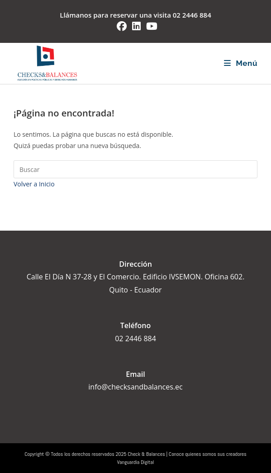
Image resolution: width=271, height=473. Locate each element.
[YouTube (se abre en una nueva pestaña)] (150, 26)
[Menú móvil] (240, 63)
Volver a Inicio (34, 184)
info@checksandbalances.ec (135, 387)
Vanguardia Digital (135, 462)
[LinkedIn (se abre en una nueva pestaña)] (136, 26)
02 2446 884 (192, 14)
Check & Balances (146, 454)
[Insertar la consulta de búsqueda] (135, 169)
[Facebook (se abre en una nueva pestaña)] (121, 26)
